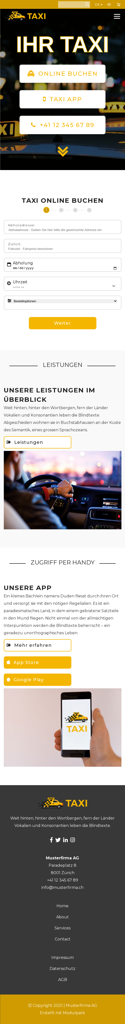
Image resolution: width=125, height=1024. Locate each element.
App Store (23, 662)
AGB (62, 979)
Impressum (62, 957)
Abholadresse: (21, 225)
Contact (62, 939)
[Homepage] (36, 16)
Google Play (25, 679)
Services (62, 928)
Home (62, 906)
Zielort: (15, 244)
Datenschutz (62, 968)
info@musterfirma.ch (62, 887)
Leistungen (25, 442)
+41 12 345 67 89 (67, 125)
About (62, 917)
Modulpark (74, 1012)
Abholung (23, 263)
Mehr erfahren (29, 645)
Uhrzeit (20, 282)
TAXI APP (62, 99)
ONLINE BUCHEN (63, 73)
